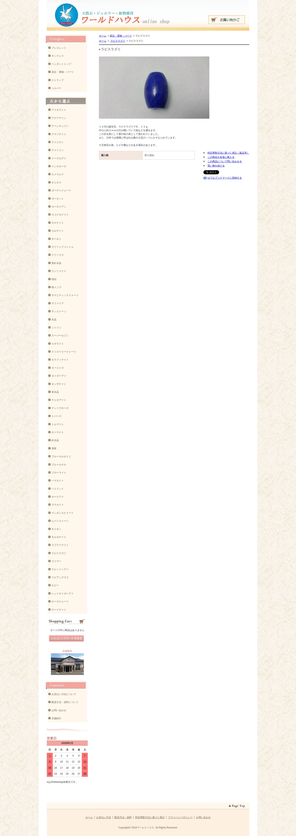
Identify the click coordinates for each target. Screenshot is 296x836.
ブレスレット (59, 47)
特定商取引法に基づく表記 (150, 817)
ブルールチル (59, 464)
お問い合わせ (59, 710)
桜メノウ (56, 287)
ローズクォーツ (60, 601)
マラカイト (58, 504)
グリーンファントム (63, 247)
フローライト (59, 472)
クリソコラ (58, 255)
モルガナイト (59, 537)
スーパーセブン (60, 335)
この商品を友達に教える (220, 157)
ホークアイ (58, 496)
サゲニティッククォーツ (65, 295)
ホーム (102, 35)
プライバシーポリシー (180, 817)
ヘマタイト (58, 480)
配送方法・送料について (65, 702)
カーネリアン (59, 206)
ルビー (55, 585)
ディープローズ (60, 408)
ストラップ (58, 80)
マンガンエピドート (63, 513)
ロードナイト (59, 609)
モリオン (56, 529)
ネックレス (58, 55)
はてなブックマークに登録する (224, 177)
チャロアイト (59, 400)
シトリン (56, 327)
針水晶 (55, 440)
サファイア (58, 303)
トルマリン (58, 424)
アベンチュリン (60, 126)
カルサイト (58, 230)
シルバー (56, 88)
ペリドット (58, 488)
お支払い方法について (64, 694)
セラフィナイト (60, 359)
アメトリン (58, 150)
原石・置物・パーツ (121, 35)
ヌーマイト (58, 432)
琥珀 (54, 279)
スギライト (58, 343)
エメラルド (58, 174)
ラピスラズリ (117, 40)
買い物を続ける (216, 165)
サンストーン (59, 311)
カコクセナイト (60, 214)
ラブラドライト (60, 545)
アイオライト (59, 109)
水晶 (54, 319)
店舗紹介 (56, 718)
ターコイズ (58, 367)
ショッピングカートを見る (66, 638)
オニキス (56, 182)
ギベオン (56, 239)
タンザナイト (59, 384)
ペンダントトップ (61, 64)
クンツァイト (59, 271)
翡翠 (54, 448)
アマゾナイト (59, 134)
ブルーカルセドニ (61, 456)
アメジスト (58, 142)
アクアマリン (59, 118)
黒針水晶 (56, 263)
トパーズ (56, 416)
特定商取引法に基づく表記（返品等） (228, 152)
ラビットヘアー (60, 569)
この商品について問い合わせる (224, 161)
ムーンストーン (60, 520)
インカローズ (59, 166)
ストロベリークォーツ (64, 351)
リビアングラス (60, 577)
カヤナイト (58, 222)
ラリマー (56, 561)
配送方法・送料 (123, 817)
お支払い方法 (103, 817)
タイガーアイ (59, 375)
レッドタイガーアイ (63, 593)
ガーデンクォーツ (61, 190)
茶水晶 (55, 392)
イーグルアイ (59, 158)
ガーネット (58, 198)
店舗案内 (67, 651)
